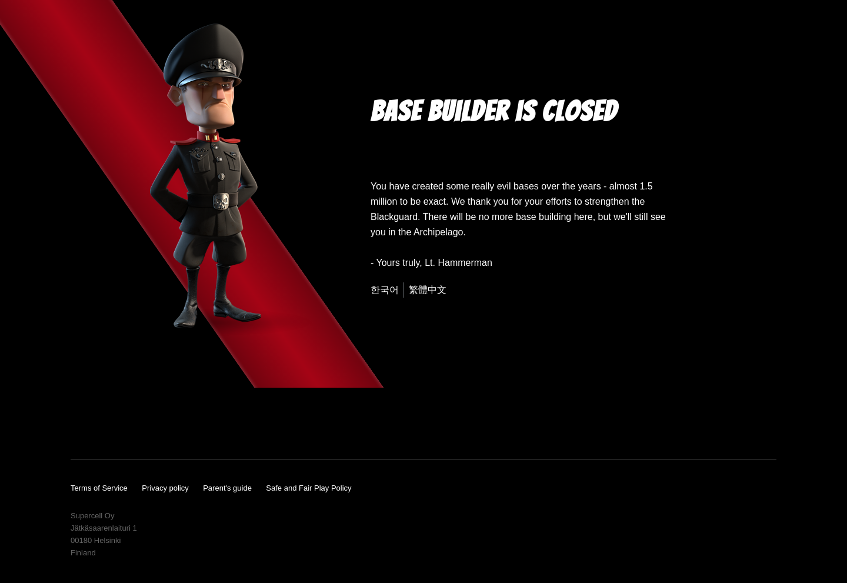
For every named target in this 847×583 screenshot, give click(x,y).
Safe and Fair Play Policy (308, 488)
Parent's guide (227, 488)
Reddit (226, 428)
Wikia (194, 428)
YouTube (80, 428)
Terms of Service (99, 488)
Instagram (137, 428)
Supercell (760, 545)
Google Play (727, 425)
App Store (628, 425)
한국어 (385, 290)
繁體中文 (427, 290)
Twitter (164, 428)
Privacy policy (165, 488)
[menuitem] (387, 290)
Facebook (109, 428)
